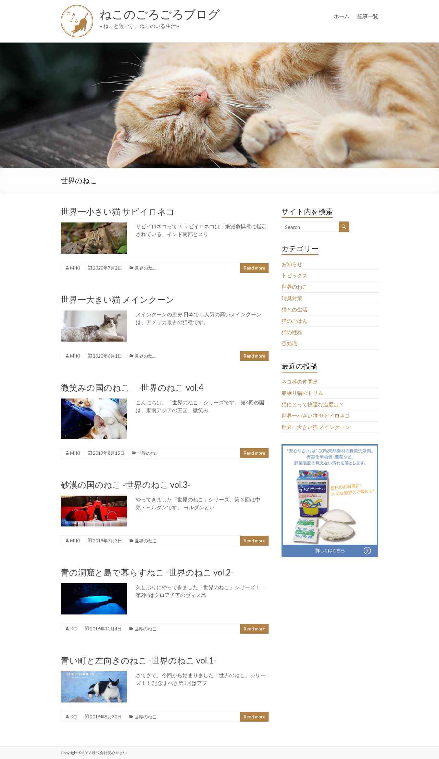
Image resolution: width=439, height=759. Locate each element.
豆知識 (289, 343)
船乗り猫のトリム (302, 393)
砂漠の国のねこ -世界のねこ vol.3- (125, 484)
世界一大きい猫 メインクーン (117, 299)
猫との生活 (294, 309)
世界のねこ (145, 268)
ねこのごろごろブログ (160, 14)
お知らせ (292, 264)
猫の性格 (292, 332)
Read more (254, 268)
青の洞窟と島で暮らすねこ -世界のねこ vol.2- (147, 572)
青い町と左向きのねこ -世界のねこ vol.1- (138, 660)
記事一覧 (367, 16)
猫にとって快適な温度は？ (313, 404)
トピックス (294, 275)
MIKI (75, 268)
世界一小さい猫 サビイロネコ (118, 211)
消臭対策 (292, 298)
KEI (74, 628)
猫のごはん (294, 321)
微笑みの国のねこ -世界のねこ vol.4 (132, 387)
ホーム (341, 16)
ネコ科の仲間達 (300, 381)
